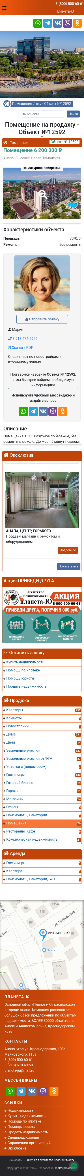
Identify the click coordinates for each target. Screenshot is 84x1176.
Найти (73, 114)
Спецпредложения (23, 1137)
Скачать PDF (20, 347)
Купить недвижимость (26, 1116)
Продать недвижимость (28, 1132)
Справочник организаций (29, 1143)
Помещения (22, 104)
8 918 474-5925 (22, 339)
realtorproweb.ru (65, 1168)
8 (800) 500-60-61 (70, 4)
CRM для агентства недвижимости (51, 1160)
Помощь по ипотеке (24, 1121)
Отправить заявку (42, 319)
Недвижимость (20, 1110)
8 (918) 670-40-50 (18, 1065)
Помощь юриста (21, 1127)
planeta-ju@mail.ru (19, 1070)
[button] (41, 191)
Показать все (68, 566)
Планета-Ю (65, 11)
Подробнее (68, 550)
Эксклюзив (17, 1148)
